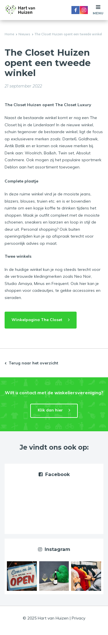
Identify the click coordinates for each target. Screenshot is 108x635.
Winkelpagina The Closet (37, 319)
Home (9, 34)
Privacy (78, 618)
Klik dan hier (50, 410)
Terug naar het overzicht (33, 363)
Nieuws (24, 34)
